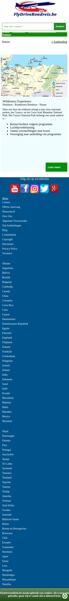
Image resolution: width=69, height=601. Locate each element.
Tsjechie (6, 482)
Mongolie (7, 570)
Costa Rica (7, 305)
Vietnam (6, 500)
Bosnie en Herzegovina (14, 528)
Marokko (7, 411)
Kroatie (6, 393)
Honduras (7, 551)
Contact (6, 202)
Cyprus (6, 314)
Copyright (7, 239)
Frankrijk (7, 351)
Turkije (6, 491)
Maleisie (6, 402)
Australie (7, 514)
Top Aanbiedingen (11, 225)
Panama (6, 440)
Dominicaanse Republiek (15, 323)
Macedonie (8, 398)
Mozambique (9, 579)
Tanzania (6, 473)
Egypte (6, 328)
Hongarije (7, 360)
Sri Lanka (7, 463)
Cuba (5, 309)
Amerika (6, 496)
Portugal (6, 449)
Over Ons (7, 216)
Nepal (5, 431)
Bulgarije (7, 282)
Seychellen (7, 454)
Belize (5, 524)
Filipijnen (7, 342)
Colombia (7, 300)
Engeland (7, 337)
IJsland (6, 370)
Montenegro (8, 575)
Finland (6, 347)
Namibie (6, 584)
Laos (4, 565)
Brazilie (6, 277)
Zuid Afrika (8, 505)
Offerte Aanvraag (11, 207)
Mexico (6, 416)
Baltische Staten (10, 519)
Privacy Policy (9, 248)
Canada (6, 291)
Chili (4, 537)
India (5, 374)
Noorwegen (8, 436)
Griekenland (8, 356)
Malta (5, 407)
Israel (5, 384)
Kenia (5, 561)
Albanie (6, 263)
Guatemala (7, 547)
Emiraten (7, 333)
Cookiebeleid (9, 234)
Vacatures (7, 253)
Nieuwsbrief (8, 211)
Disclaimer (7, 244)
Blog (4, 230)
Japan (5, 556)
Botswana (7, 533)
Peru (4, 445)
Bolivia (6, 272)
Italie (5, 388)
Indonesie (7, 379)
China (5, 296)
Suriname (7, 468)
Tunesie (6, 487)
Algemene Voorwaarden (14, 220)
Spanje (5, 459)
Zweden (6, 510)
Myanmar (7, 421)
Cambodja (7, 286)
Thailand (6, 477)
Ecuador (6, 542)
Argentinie (7, 268)
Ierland (6, 365)
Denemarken (8, 319)
